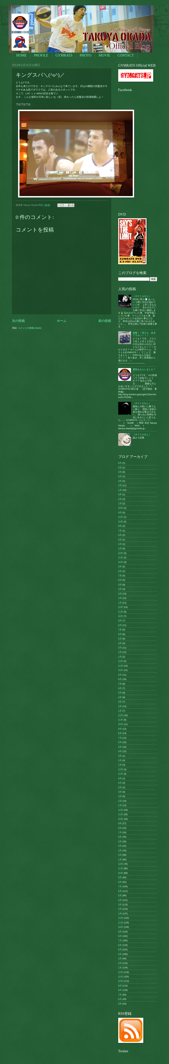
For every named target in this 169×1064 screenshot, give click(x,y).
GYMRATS (64, 55)
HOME (21, 55)
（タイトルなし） (142, 296)
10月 (120, 508)
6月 (120, 476)
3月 (120, 472)
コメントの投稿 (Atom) (29, 328)
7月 (120, 530)
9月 (120, 512)
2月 (120, 485)
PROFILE (41, 55)
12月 (120, 517)
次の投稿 (18, 321)
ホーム (61, 321)
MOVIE (104, 55)
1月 (120, 490)
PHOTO (85, 55)
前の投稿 (104, 321)
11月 (120, 557)
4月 (120, 481)
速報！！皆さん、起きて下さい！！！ (144, 334)
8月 (120, 463)
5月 (120, 467)
